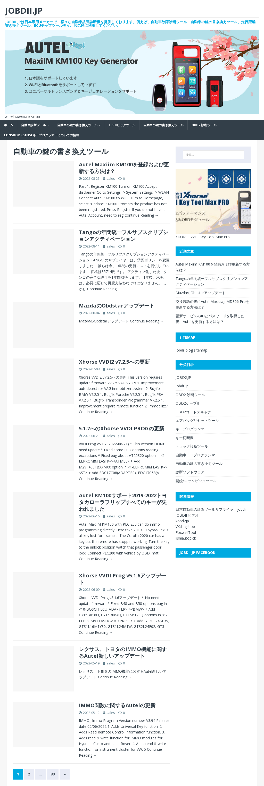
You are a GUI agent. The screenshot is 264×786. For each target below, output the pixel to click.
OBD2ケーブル (188, 403)
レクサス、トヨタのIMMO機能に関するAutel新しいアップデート (123, 652)
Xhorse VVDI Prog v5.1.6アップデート (122, 579)
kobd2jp (182, 520)
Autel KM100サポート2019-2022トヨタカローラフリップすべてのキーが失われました (123, 502)
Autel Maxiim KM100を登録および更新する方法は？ (124, 168)
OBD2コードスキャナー (195, 411)
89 (53, 774)
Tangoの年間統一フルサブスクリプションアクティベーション (123, 235)
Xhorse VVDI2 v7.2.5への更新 (114, 361)
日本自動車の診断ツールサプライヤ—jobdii (211, 509)
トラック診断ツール (192, 446)
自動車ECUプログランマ (195, 454)
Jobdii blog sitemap (191, 350)
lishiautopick (186, 538)
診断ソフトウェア (190, 471)
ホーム (8, 125)
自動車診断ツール (33, 125)
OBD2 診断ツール (204, 125)
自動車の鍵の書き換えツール (77, 125)
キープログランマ (190, 428)
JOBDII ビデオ (187, 515)
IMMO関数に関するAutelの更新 (117, 705)
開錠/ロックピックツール (196, 480)
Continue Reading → (141, 215)
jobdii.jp (182, 385)
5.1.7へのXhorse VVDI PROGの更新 (121, 428)
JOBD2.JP (183, 377)
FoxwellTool (186, 532)
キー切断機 (185, 437)
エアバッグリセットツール (197, 420)
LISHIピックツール (122, 125)
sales (110, 178)
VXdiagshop (185, 526)
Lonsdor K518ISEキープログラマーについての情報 (41, 135)
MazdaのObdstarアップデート (116, 305)
